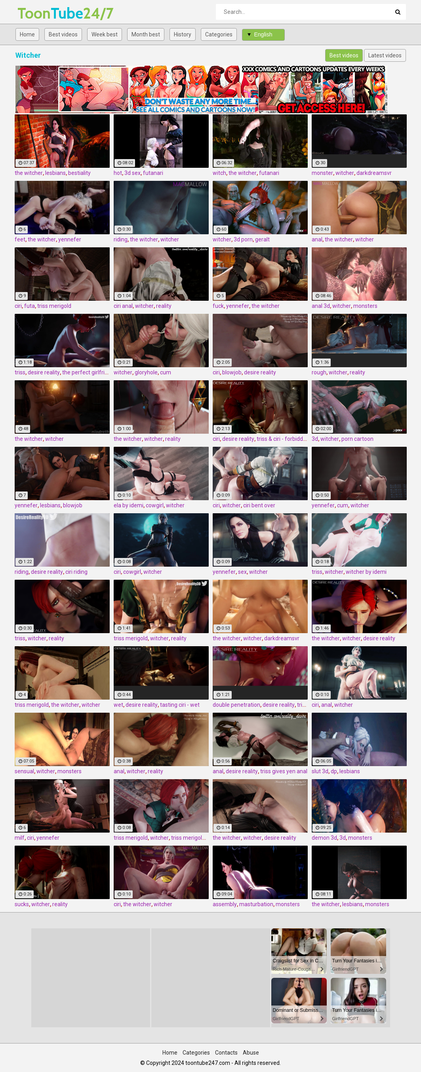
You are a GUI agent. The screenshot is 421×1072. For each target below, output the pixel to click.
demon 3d (324, 838)
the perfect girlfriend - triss (95, 372)
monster (322, 173)
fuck (218, 306)
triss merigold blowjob (198, 838)
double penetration (236, 705)
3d (315, 439)
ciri (18, 306)
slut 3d (320, 771)
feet (20, 239)
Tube (38, 13)
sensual (24, 771)
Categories (218, 34)
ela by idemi (128, 505)
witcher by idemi (366, 572)
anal (317, 239)
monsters (365, 306)
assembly (225, 904)
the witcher (29, 173)
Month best (145, 34)
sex (242, 572)
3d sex (132, 173)
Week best (104, 34)
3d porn (243, 239)
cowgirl (155, 505)
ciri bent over (259, 505)
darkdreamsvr (374, 173)
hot (118, 173)
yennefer (69, 239)
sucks (22, 904)
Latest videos (385, 55)
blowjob (232, 372)
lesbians (55, 173)
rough (319, 372)
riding (121, 239)
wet (118, 705)
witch (219, 173)
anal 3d (321, 306)
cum (165, 372)
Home (27, 34)
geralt (262, 239)
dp (334, 771)
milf (20, 838)
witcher (344, 173)
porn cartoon (357, 439)
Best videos (63, 34)
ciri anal (123, 306)
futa (29, 306)
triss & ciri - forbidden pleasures (296, 439)
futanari (153, 173)
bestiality (79, 173)
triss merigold (54, 306)
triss (20, 372)
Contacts (226, 1052)
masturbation (256, 904)
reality (163, 306)
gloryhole (146, 372)
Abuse (251, 1052)
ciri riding (76, 572)
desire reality (44, 372)
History (182, 34)
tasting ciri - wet (180, 705)
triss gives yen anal (283, 771)
